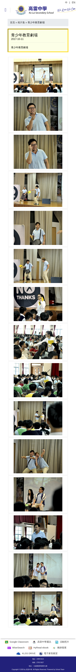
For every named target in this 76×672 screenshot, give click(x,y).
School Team (59, 669)
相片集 (21, 22)
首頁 (12, 22)
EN (73, 2)
